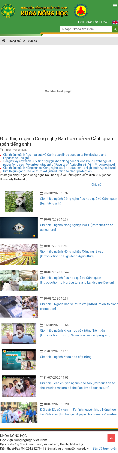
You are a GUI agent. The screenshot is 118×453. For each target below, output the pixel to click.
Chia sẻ (96, 185)
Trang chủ (11, 41)
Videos (32, 41)
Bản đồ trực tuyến (105, 448)
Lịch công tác (88, 22)
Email (105, 22)
